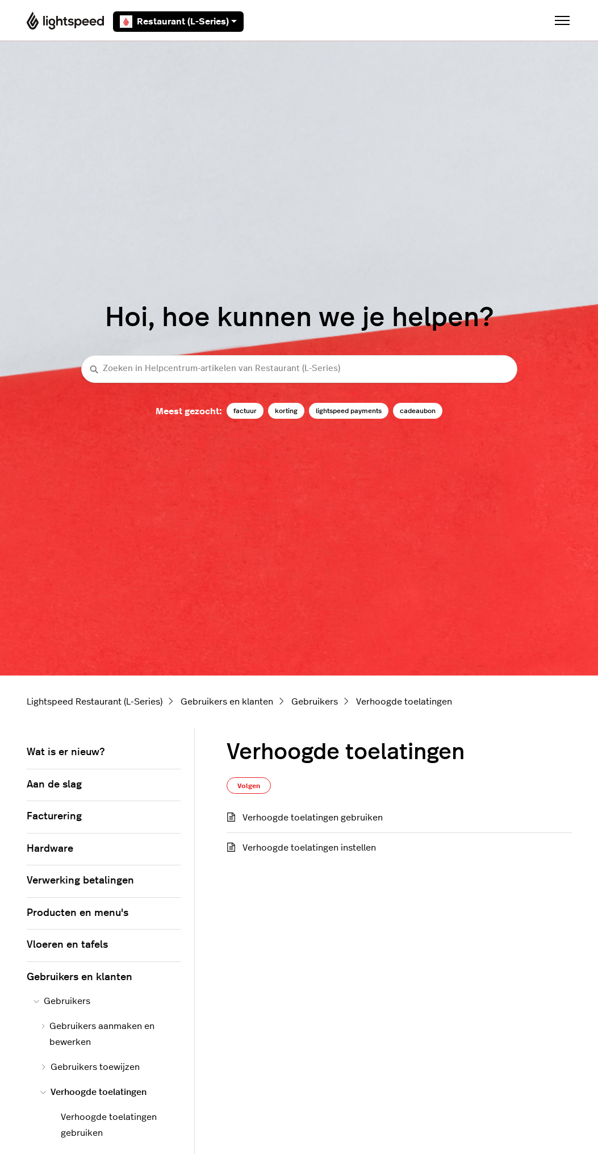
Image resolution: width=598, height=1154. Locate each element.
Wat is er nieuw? (65, 752)
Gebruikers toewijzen (90, 1067)
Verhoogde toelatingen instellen (309, 847)
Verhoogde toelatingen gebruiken (312, 817)
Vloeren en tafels (67, 945)
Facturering (54, 816)
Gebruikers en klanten (227, 701)
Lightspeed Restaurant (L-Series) (94, 701)
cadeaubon (418, 410)
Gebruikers (314, 701)
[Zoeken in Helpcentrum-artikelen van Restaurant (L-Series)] (299, 369)
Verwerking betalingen (80, 881)
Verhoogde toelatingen (404, 701)
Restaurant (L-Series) (178, 21)
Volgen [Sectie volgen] (248, 785)
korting (286, 410)
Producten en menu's (77, 913)
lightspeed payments (349, 410)
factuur (245, 410)
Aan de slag (54, 785)
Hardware (50, 849)
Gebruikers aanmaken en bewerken (97, 1034)
